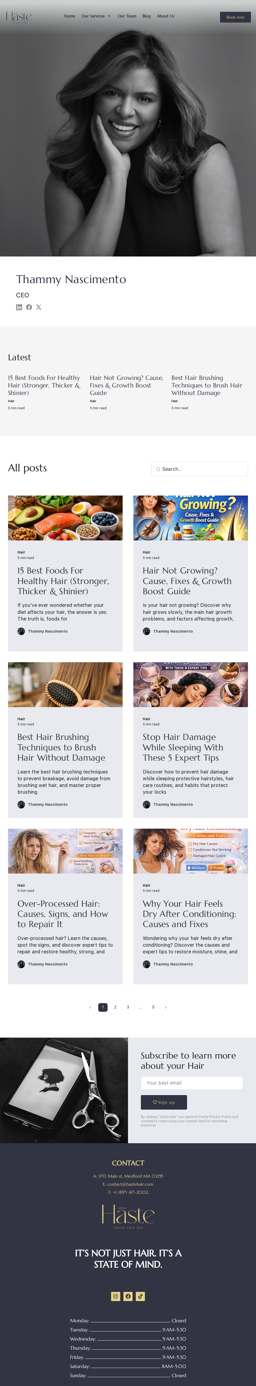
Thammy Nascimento (48, 631)
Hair (11, 401)
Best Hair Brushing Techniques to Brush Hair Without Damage (206, 385)
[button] (19, 307)
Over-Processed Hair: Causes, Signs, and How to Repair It (62, 914)
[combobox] (199, 469)
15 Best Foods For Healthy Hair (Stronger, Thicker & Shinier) (44, 385)
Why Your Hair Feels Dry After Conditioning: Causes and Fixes (189, 914)
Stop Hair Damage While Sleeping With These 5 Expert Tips (183, 747)
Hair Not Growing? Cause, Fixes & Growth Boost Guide (127, 385)
